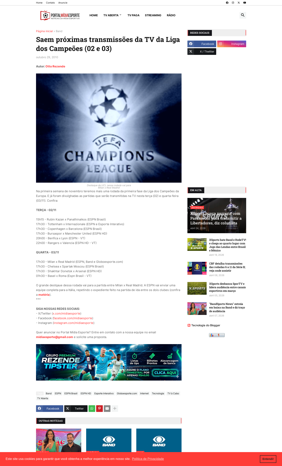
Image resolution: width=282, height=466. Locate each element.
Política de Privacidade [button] (148, 459)
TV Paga (133, 15)
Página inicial (44, 31)
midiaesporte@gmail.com (54, 337)
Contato (50, 2)
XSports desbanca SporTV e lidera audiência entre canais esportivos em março (227, 287)
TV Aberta (110, 15)
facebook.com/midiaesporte (72, 318)
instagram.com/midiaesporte (73, 323)
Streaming (153, 15)
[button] (243, 15)
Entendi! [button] (268, 459)
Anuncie (62, 2)
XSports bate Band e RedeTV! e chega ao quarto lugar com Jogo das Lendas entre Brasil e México (227, 245)
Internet (144, 393)
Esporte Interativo (104, 393)
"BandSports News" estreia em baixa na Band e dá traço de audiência (227, 307)
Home (39, 2)
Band (59, 31)
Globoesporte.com (127, 393)
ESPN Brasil (70, 393)
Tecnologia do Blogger (203, 325)
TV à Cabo (173, 393)
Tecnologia (158, 393)
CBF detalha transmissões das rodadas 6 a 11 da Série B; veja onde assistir (227, 267)
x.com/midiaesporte (66, 313)
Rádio (171, 15)
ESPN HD (86, 393)
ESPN (58, 393)
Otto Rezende (55, 66)
